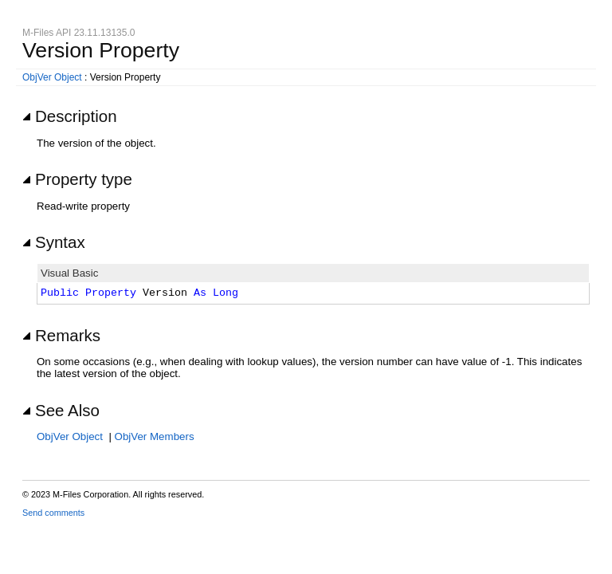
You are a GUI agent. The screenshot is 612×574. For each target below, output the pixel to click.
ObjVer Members (154, 436)
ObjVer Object (52, 77)
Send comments (53, 512)
